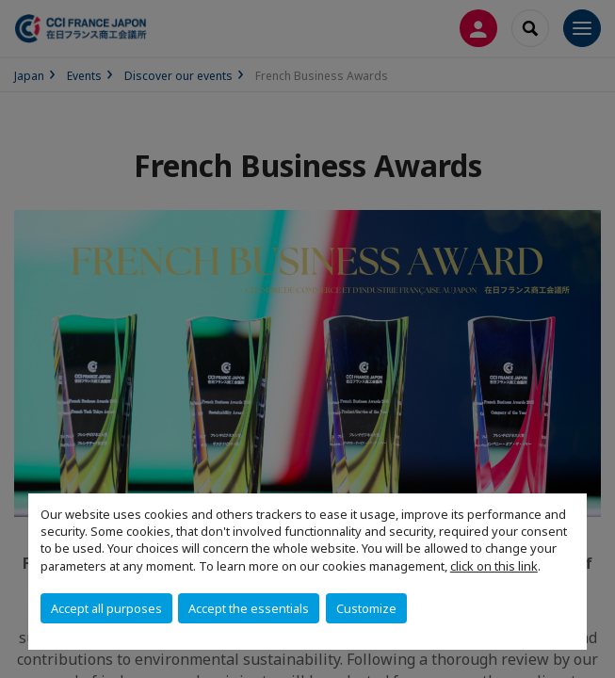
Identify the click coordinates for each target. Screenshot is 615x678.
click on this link (494, 565)
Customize (366, 608)
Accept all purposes (106, 608)
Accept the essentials (248, 608)
